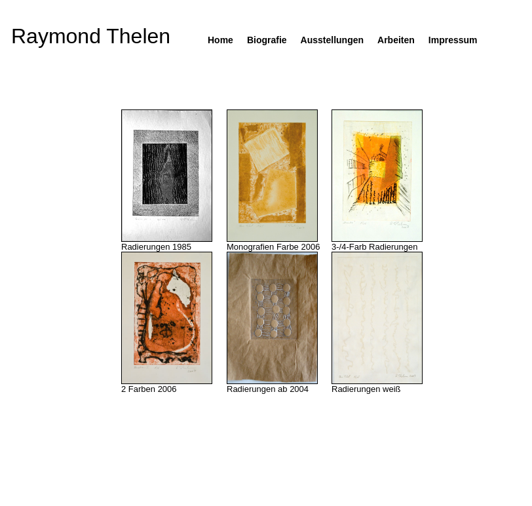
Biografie (267, 40)
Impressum (453, 40)
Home (220, 40)
